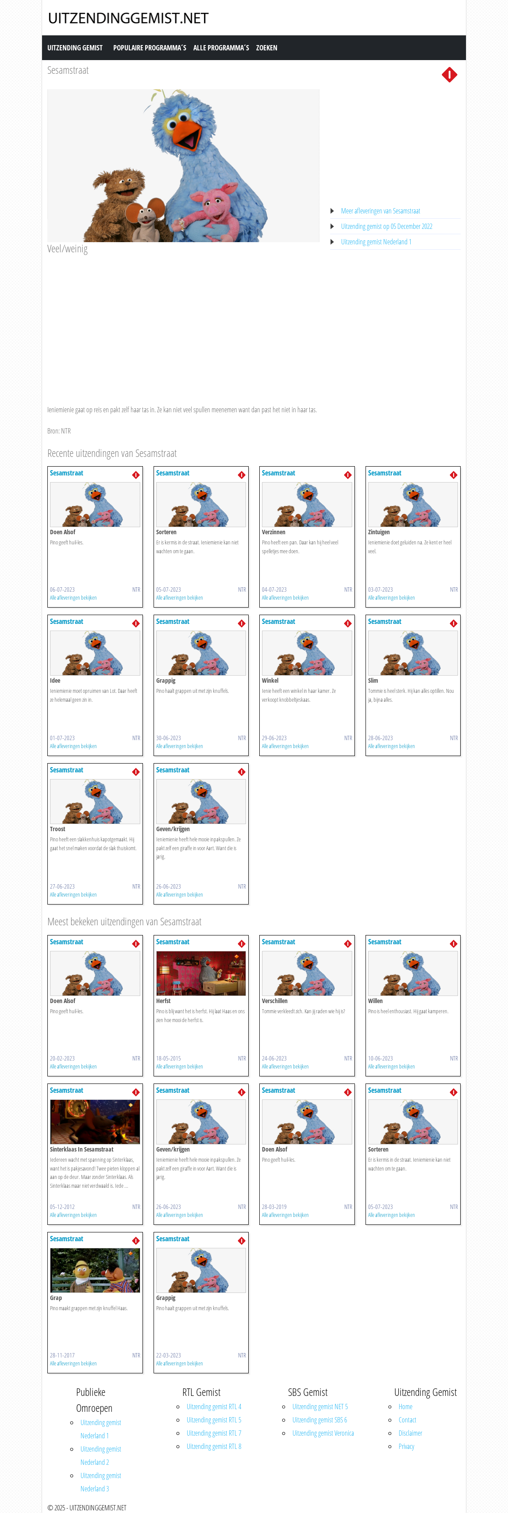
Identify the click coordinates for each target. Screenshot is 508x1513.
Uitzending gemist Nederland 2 (101, 1455)
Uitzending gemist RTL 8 (214, 1446)
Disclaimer (410, 1433)
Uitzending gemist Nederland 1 (376, 242)
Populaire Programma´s (149, 48)
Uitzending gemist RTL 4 (214, 1406)
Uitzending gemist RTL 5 (214, 1420)
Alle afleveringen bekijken (73, 597)
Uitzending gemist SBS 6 (319, 1420)
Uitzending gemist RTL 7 (214, 1433)
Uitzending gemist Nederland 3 (101, 1482)
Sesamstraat (68, 69)
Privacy (406, 1446)
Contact (407, 1420)
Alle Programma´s (221, 48)
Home (405, 1406)
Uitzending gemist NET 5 (320, 1406)
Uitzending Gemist (75, 48)
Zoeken (266, 48)
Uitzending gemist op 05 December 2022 (386, 226)
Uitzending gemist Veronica (323, 1433)
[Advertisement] (183, 321)
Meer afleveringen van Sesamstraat (380, 211)
